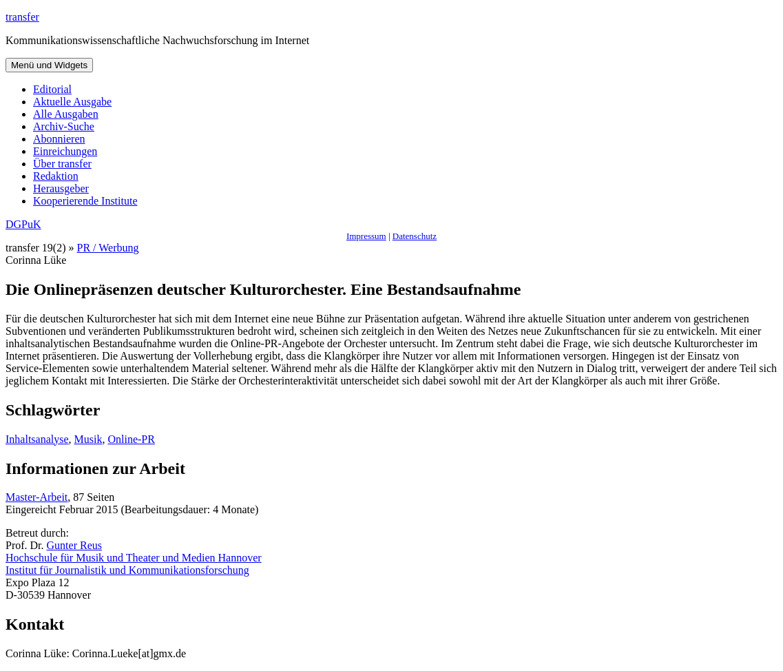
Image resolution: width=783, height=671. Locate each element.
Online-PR (130, 439)
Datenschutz (415, 236)
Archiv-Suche (63, 126)
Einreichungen (65, 151)
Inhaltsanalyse (37, 439)
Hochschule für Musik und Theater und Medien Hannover (134, 558)
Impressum (366, 236)
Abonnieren (59, 139)
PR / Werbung (108, 248)
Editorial (52, 89)
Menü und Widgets (49, 65)
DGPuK (23, 224)
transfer (22, 17)
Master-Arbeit (36, 497)
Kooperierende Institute (85, 201)
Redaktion (56, 176)
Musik (88, 439)
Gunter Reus (74, 545)
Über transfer (62, 163)
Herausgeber (61, 188)
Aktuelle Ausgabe (72, 101)
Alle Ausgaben (65, 114)
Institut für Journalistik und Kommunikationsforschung (127, 570)
